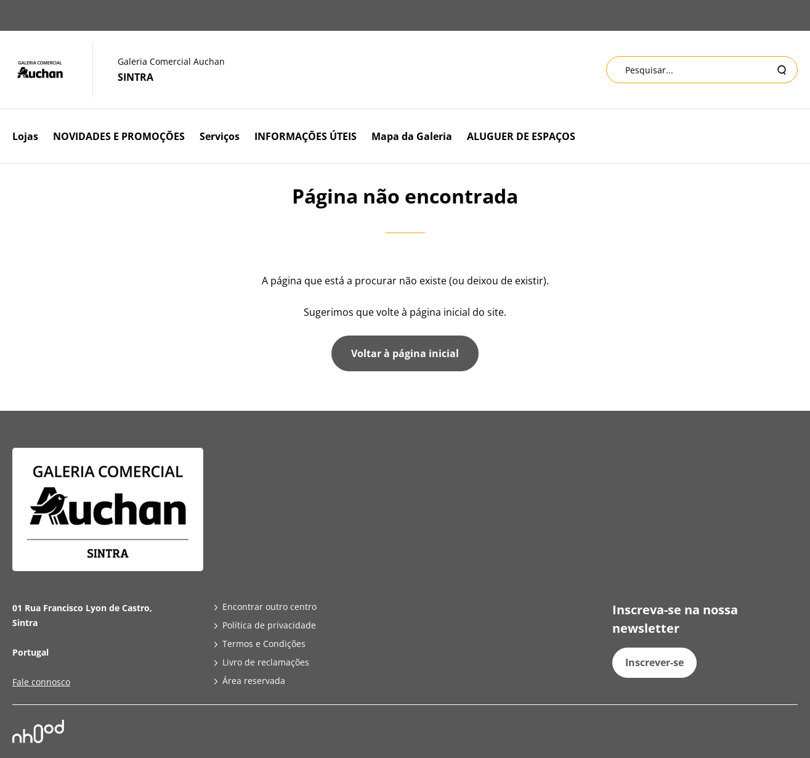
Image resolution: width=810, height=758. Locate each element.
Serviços (220, 136)
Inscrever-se (654, 662)
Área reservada (253, 680)
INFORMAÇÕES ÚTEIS (305, 136)
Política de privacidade (269, 625)
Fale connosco (41, 682)
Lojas (25, 136)
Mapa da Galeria (411, 136)
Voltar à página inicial (405, 353)
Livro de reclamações (265, 662)
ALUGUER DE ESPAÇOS (521, 136)
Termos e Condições (264, 643)
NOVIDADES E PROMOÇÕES (119, 136)
